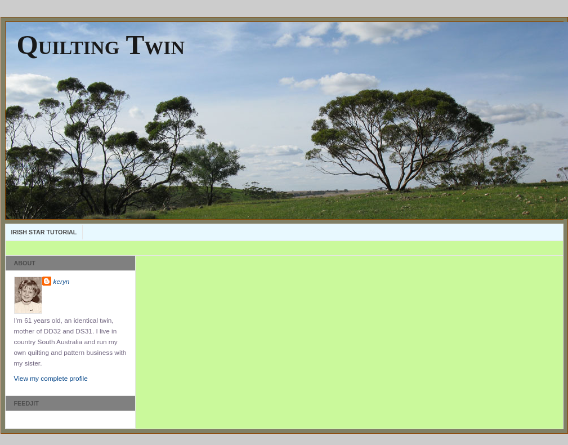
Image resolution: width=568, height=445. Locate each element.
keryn (61, 282)
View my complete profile (51, 378)
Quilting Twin (101, 44)
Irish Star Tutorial (44, 232)
